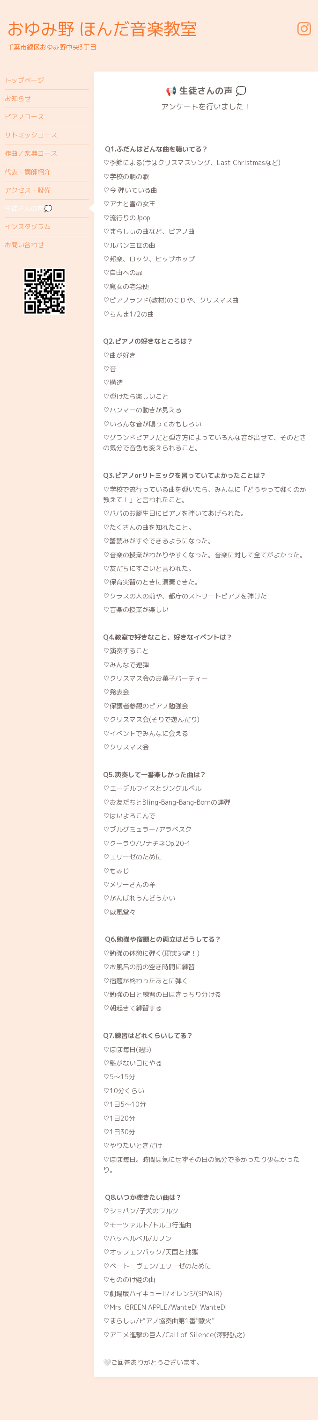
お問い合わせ (24, 244)
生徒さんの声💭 (28, 208)
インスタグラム (28, 226)
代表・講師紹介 (28, 171)
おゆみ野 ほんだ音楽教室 (102, 29)
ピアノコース (24, 116)
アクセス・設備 (28, 190)
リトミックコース (31, 134)
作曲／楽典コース (31, 153)
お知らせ (18, 98)
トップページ (24, 80)
